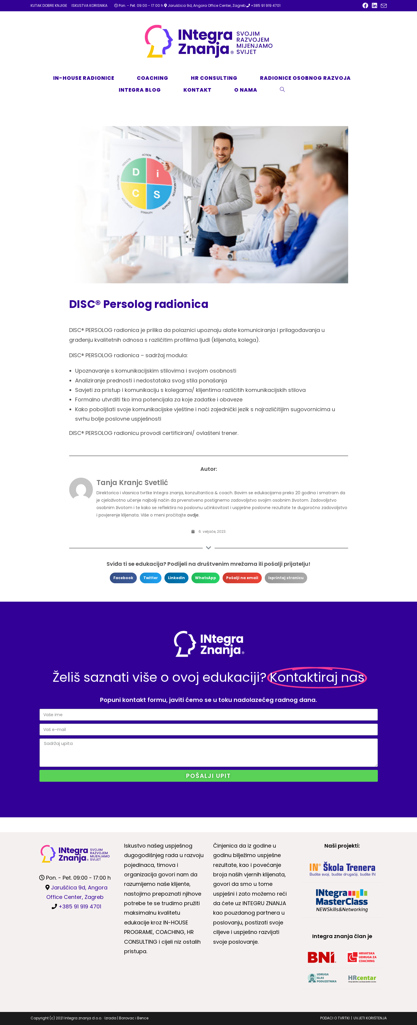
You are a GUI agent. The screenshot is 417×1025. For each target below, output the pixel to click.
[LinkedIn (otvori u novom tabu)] (374, 6)
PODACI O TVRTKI (335, 1018)
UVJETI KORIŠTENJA (370, 1018)
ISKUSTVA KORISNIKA (89, 5)
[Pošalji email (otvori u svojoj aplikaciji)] (383, 6)
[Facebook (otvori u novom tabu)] (365, 6)
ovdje (193, 515)
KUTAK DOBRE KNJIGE (49, 5)
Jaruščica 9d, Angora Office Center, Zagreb (206, 5)
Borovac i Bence (133, 1018)
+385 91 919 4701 (265, 5)
